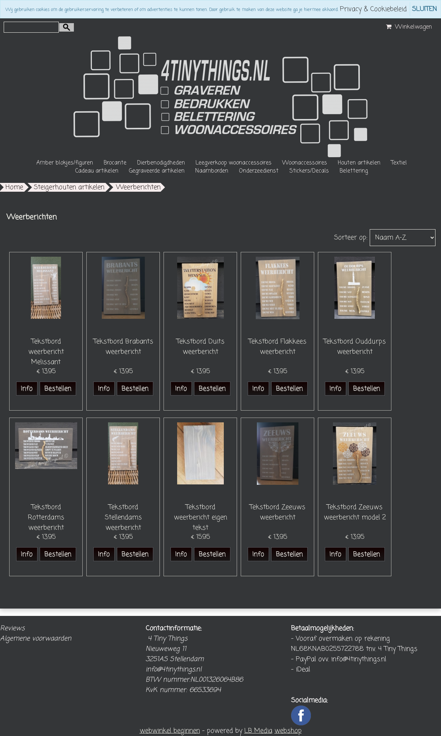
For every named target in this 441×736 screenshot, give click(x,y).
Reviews (12, 628)
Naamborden (211, 171)
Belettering (354, 171)
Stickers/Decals (309, 171)
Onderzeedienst (259, 171)
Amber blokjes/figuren (64, 163)
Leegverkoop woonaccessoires (234, 163)
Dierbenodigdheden (161, 163)
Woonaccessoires (304, 163)
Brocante (115, 163)
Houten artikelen (359, 163)
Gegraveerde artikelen (156, 171)
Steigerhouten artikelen (69, 187)
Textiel (399, 163)
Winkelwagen (408, 27)
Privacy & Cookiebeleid (373, 9)
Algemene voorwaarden (35, 639)
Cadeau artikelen (96, 171)
